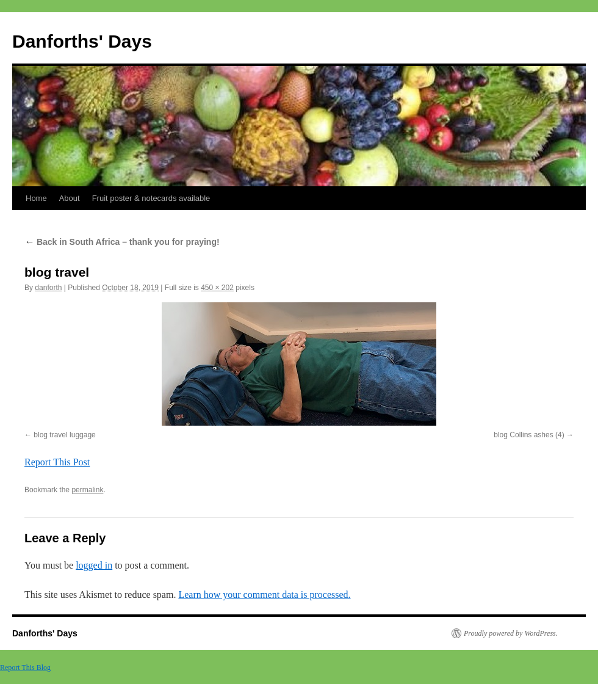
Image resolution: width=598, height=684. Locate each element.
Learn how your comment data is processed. (264, 594)
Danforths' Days (82, 41)
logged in (94, 565)
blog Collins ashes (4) (529, 435)
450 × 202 (217, 287)
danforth (48, 287)
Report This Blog (25, 667)
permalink (87, 490)
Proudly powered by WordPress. (511, 633)
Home (36, 198)
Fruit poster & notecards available (151, 198)
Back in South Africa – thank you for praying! (122, 242)
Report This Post (57, 462)
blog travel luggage (64, 435)
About (69, 198)
